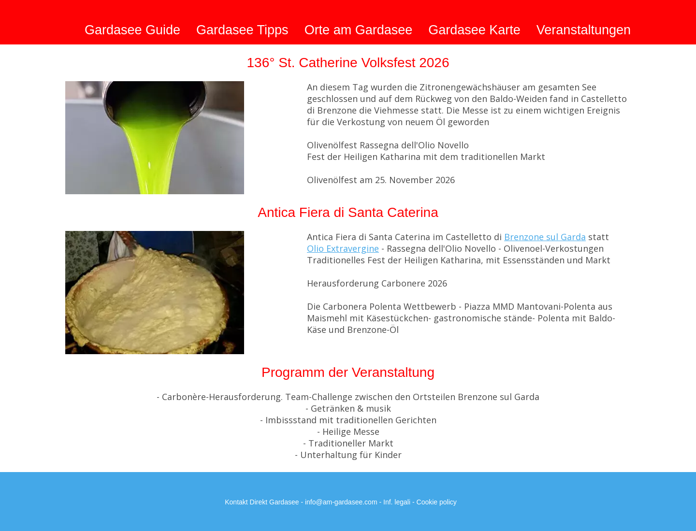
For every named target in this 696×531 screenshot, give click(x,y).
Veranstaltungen (583, 30)
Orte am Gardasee (358, 30)
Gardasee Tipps (242, 30)
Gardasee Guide (132, 30)
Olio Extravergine (343, 248)
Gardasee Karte (474, 30)
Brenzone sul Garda (545, 237)
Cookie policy (437, 502)
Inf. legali (396, 502)
